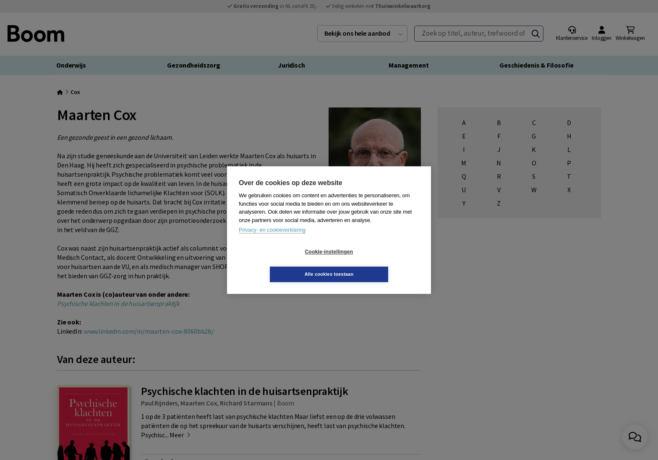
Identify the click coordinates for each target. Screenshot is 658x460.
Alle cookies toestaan (379, 262)
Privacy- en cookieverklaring (272, 241)
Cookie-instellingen (279, 263)
